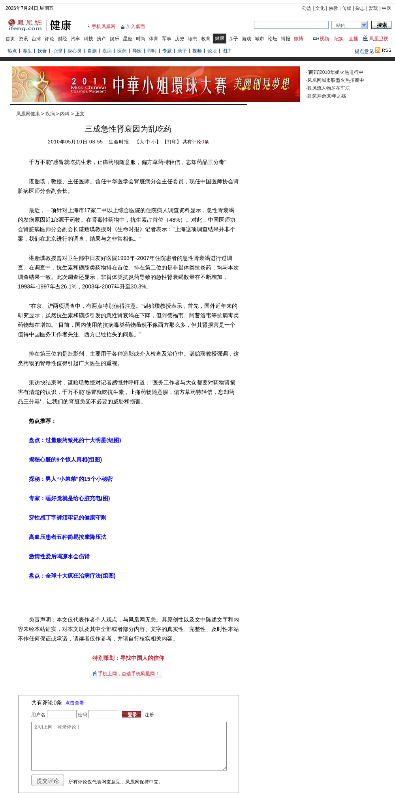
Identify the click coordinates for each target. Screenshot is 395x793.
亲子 (233, 38)
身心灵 (75, 51)
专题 (167, 51)
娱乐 (114, 38)
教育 (206, 38)
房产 (101, 38)
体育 (153, 38)
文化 (320, 8)
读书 (193, 38)
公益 (306, 8)
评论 (49, 38)
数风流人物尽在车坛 (328, 88)
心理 (57, 51)
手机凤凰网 (103, 26)
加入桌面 (135, 26)
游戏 (246, 38)
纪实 (339, 38)
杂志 (360, 8)
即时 (152, 51)
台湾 (36, 38)
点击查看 (74, 703)
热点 (12, 51)
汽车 (75, 38)
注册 (149, 715)
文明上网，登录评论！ (128, 746)
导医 (137, 51)
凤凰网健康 (28, 114)
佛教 (333, 8)
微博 (298, 38)
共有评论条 (195, 142)
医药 (122, 51)
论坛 (272, 38)
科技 (88, 38)
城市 (259, 38)
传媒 (347, 8)
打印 (172, 142)
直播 (353, 38)
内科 (65, 114)
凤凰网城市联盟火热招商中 (335, 80)
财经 (62, 38)
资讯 (23, 38)
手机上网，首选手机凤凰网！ (129, 673)
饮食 (42, 51)
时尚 (140, 38)
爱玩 (373, 8)
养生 (27, 51)
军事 (166, 38)
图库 (227, 51)
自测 (92, 51)
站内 (341, 25)
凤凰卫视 (378, 38)
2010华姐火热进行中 (341, 72)
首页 (10, 38)
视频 (324, 38)
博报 (285, 38)
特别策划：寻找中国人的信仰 (128, 658)
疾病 (107, 51)
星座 (127, 38)
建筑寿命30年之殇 (326, 96)
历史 (179, 38)
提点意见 (364, 51)
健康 (219, 38)
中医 (386, 8)
